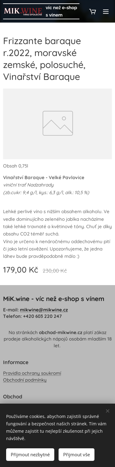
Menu (106, 11)
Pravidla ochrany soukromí (32, 373)
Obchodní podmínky (25, 380)
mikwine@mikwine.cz (44, 310)
